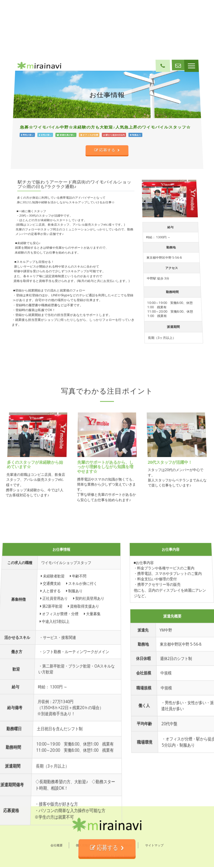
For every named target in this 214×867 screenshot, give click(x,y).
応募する (105, 230)
